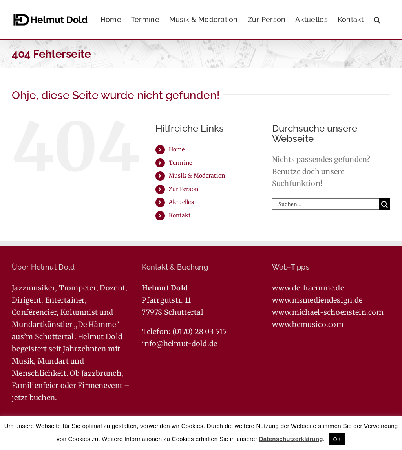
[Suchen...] (325, 204)
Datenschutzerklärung (291, 438)
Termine (180, 162)
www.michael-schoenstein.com (328, 312)
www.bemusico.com (308, 324)
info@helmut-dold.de (179, 343)
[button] (377, 19)
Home (177, 149)
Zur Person (184, 189)
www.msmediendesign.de (317, 300)
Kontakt (180, 215)
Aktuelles (181, 202)
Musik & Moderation (197, 175)
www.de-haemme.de (308, 287)
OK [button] (337, 439)
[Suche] (384, 204)
